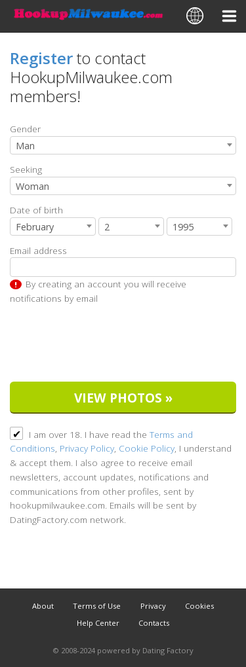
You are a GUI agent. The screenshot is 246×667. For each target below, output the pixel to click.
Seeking (26, 169)
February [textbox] (35, 227)
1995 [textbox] (183, 227)
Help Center (98, 623)
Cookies (199, 606)
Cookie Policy (146, 448)
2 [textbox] (107, 227)
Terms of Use (97, 606)
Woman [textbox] (32, 186)
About (43, 606)
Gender (25, 128)
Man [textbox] (25, 145)
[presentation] (109, 345)
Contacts (153, 623)
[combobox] (123, 145)
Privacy (153, 606)
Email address (38, 250)
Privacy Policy (87, 448)
